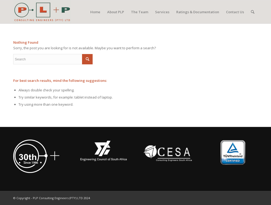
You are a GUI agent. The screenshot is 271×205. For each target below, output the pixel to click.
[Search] (252, 12)
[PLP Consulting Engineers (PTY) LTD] (42, 12)
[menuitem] (95, 12)
